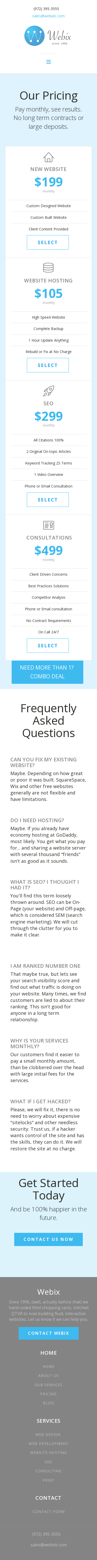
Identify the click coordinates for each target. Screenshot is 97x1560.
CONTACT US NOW (48, 1239)
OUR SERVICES (49, 1385)
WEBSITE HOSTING (48, 1452)
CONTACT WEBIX (48, 1333)
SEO (49, 1462)
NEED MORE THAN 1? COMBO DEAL (47, 672)
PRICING (48, 1394)
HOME (49, 1366)
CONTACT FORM (49, 1511)
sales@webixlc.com (49, 1545)
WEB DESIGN (48, 1434)
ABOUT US (48, 1375)
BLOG (48, 1403)
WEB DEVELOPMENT (49, 1443)
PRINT (48, 1480)
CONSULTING (48, 1471)
